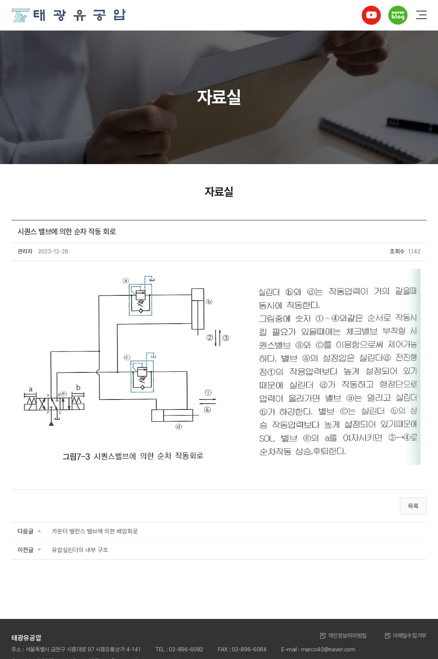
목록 (413, 506)
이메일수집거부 (410, 635)
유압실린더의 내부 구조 (80, 550)
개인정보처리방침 (347, 635)
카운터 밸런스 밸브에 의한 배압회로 (95, 531)
